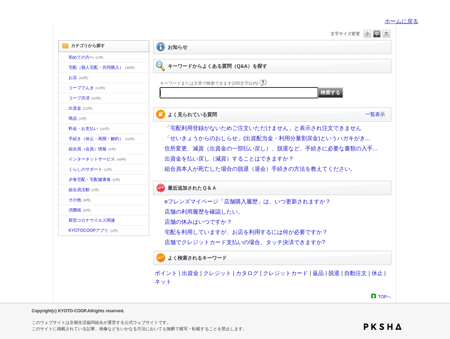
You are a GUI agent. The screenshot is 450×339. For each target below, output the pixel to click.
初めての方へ (86, 57)
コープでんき (87, 87)
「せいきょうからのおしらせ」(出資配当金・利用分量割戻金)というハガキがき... (267, 138)
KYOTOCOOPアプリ (93, 230)
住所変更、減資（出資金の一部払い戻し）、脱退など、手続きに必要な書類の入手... (271, 148)
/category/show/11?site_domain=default (63, 119)
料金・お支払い (89, 128)
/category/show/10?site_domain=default (63, 57)
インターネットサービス (97, 159)
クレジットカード (285, 273)
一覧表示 (375, 114)
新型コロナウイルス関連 (92, 220)
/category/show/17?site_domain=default (63, 180)
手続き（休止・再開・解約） (102, 138)
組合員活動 (84, 189)
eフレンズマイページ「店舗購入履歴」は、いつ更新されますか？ (248, 201)
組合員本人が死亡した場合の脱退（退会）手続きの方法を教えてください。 (260, 169)
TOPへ (384, 296)
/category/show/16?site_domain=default (63, 170)
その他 (80, 199)
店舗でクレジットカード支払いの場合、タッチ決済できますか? (245, 242)
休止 (377, 273)
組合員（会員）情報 (92, 148)
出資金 (80, 108)
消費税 (80, 210)
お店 (78, 77)
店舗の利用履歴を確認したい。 (204, 212)
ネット (163, 282)
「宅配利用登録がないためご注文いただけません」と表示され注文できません (263, 128)
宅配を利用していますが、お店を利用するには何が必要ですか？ (246, 232)
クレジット (217, 273)
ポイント (166, 273)
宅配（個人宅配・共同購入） (102, 67)
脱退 (334, 273)
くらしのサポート (90, 169)
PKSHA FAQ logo (382, 326)
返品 (318, 273)
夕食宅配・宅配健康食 (94, 179)
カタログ (247, 273)
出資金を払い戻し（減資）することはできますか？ (229, 159)
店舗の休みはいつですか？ (198, 222)
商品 (77, 118)
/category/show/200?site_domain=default (63, 231)
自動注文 (355, 273)
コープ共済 (85, 98)
